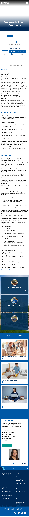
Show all (5, 51)
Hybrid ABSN (7, 54)
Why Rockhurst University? (20, 487)
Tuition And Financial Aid (14, 44)
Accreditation (17, 36)
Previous (22, 463)
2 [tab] (13, 463)
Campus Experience (21, 38)
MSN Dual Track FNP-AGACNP (21, 480)
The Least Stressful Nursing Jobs (9, 380)
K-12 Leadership (5, 488)
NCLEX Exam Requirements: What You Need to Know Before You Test (14, 404)
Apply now (24, 468)
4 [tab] (17, 463)
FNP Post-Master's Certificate (19, 59)
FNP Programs (18, 476)
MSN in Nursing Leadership (20, 483)
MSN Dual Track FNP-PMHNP (21, 482)
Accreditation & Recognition (20, 491)
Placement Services (19, 494)
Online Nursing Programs (20, 473)
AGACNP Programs (19, 477)
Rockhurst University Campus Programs (20, 503)
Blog (16, 495)
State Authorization (19, 490)
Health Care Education (6, 490)
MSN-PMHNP (8, 57)
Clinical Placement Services (9, 41)
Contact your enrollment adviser (8, 269)
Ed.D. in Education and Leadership (17, 51)
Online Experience (5, 492)
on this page (17, 146)
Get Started (17, 498)
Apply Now (17, 499)
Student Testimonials (5, 498)
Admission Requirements (8, 38)
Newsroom (18, 496)
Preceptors (17, 501)
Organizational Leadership (6, 491)
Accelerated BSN (19, 474)
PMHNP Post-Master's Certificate (14, 65)
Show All (10, 36)
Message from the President (7, 494)
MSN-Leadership (6, 59)
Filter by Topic (14, 33)
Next (25, 463)
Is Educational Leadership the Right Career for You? (14, 356)
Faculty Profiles (4, 497)
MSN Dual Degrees (18, 57)
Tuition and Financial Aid (20, 492)
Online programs (16, 468)
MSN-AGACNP (21, 54)
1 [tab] (11, 463)
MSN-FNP (14, 54)
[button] (7, 445)
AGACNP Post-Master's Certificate (14, 62)
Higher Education (5, 487)
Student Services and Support (7, 495)
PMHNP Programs (19, 479)
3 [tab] (15, 463)
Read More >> (2, 358)
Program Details (22, 41)
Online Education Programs (6, 485)
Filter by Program (14, 48)
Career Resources (19, 488)
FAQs (16, 485)
